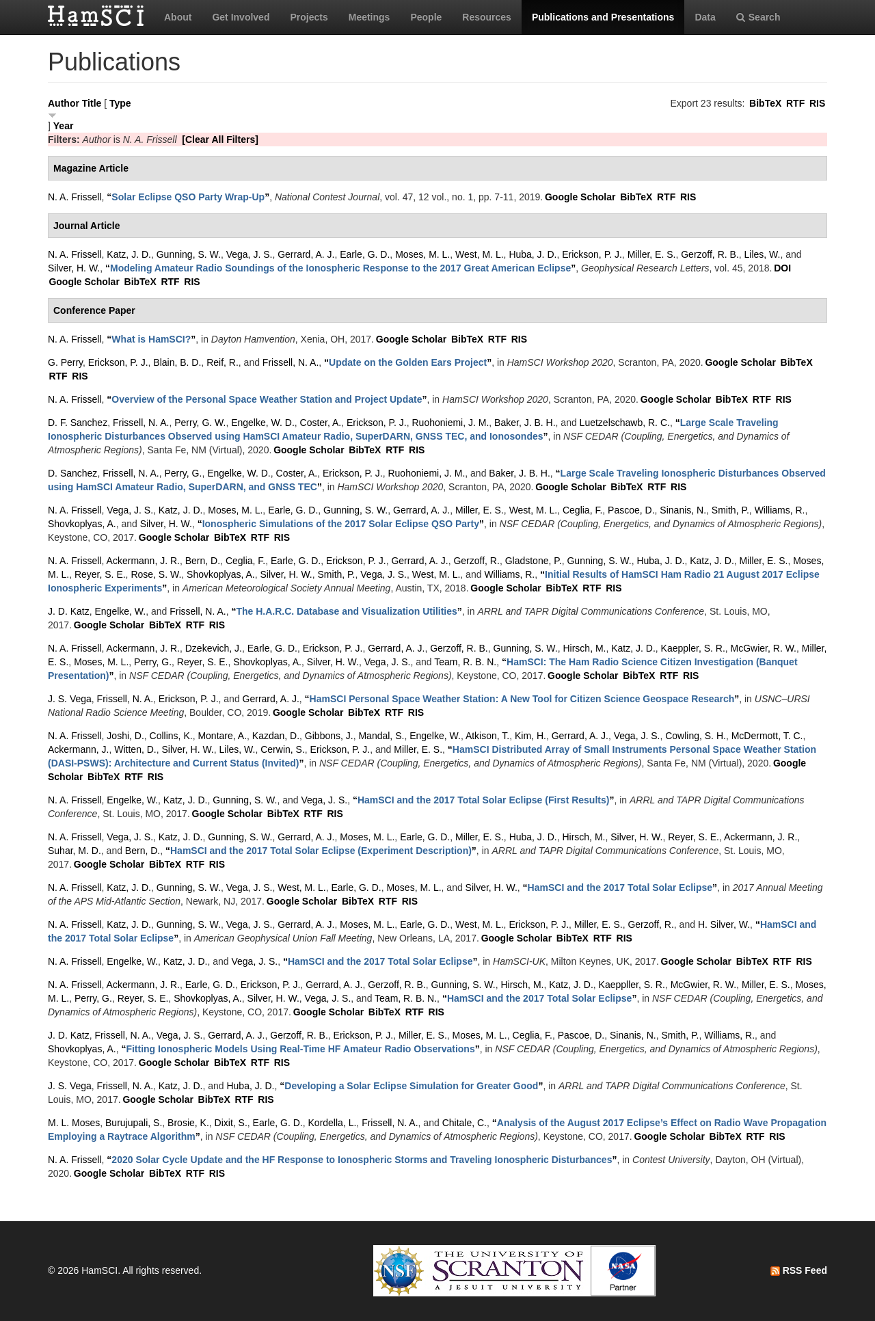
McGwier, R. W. (763, 648)
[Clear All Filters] (220, 139)
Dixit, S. (231, 1122)
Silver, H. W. (74, 268)
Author (63, 103)
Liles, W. (762, 254)
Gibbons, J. (329, 735)
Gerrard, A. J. (306, 254)
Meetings (369, 17)
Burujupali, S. (133, 1122)
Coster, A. (321, 422)
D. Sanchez (72, 473)
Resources (486, 17)
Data (705, 17)
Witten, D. (135, 749)
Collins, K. (171, 735)
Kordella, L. (332, 1122)
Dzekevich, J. (213, 648)
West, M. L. (479, 254)
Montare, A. (222, 735)
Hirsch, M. (584, 648)
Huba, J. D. (532, 254)
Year (63, 125)
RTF (795, 103)
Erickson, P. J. (592, 254)
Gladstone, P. (533, 560)
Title (92, 103)
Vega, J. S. (249, 254)
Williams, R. (780, 510)
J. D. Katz (69, 611)
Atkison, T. (487, 735)
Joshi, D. (125, 735)
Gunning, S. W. (189, 254)
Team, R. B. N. (465, 661)
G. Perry (65, 362)
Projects (308, 17)
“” (188, 196)
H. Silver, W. (724, 924)
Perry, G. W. (200, 422)
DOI (782, 268)
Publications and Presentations (603, 17)
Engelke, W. (120, 611)
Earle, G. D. (365, 254)
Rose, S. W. (156, 574)
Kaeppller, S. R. (632, 984)
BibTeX (765, 103)
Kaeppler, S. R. (693, 648)
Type (120, 103)
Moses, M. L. (422, 254)
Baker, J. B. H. (524, 422)
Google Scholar (580, 196)
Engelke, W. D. (263, 422)
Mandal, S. (381, 735)
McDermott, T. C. (767, 735)
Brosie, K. (188, 1122)
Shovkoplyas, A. (82, 523)
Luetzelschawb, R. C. (625, 422)
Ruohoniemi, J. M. (450, 422)
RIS (817, 103)
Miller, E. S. (652, 254)
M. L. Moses (74, 1122)
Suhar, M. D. (74, 850)
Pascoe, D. (631, 510)
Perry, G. (183, 473)
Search (758, 17)
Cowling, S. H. (695, 735)
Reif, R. (222, 362)
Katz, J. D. (129, 254)
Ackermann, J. (78, 749)
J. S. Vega (70, 698)
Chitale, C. (464, 1122)
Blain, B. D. (177, 362)
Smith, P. (730, 510)
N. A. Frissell (75, 196)
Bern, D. (202, 560)
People (426, 17)
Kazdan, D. (275, 735)
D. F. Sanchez (77, 422)
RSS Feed (798, 1270)
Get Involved (240, 17)
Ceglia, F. (582, 510)
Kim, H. (530, 735)
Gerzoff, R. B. (710, 254)
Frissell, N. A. (290, 362)
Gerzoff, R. (476, 560)
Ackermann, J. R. (143, 560)
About (177, 17)
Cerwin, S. (282, 749)
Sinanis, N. (683, 510)
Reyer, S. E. (100, 574)
